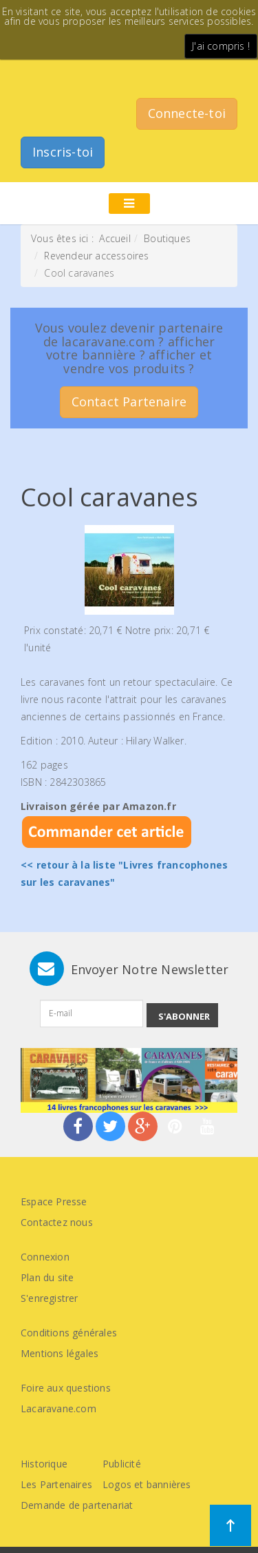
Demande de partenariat (77, 1505)
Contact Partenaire (129, 401)
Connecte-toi (187, 113)
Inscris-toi (62, 152)
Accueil (114, 238)
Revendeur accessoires (96, 255)
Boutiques (167, 238)
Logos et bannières (147, 1484)
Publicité (122, 1463)
